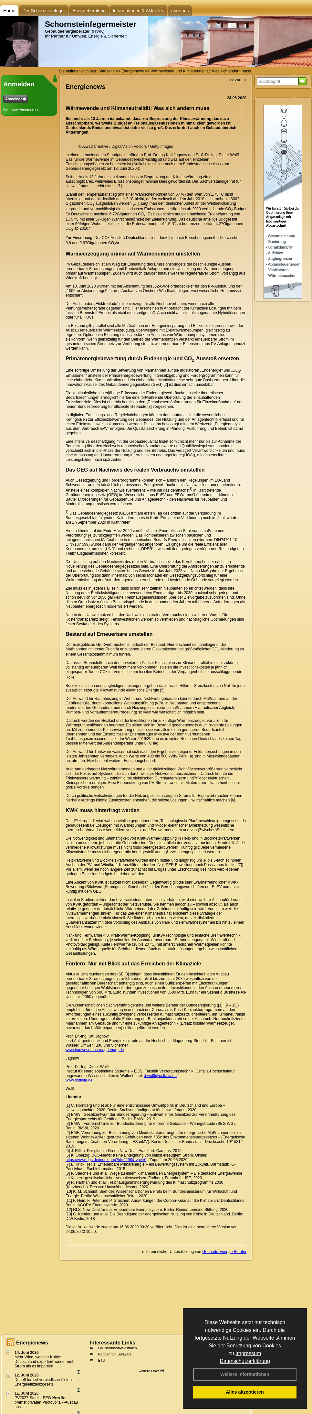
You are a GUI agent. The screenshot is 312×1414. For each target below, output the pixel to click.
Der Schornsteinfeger (43, 10)
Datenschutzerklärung (245, 1361)
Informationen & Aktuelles (138, 10)
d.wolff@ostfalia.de (160, 1075)
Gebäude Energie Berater (224, 1251)
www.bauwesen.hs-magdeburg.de (95, 1050)
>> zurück (237, 80)
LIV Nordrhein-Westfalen (117, 1348)
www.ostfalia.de (79, 1080)
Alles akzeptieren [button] (245, 1392)
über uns (180, 10)
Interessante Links (112, 1342)
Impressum (248, 1353)
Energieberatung (89, 10)
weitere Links (151, 1371)
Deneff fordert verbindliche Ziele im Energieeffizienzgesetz (45, 1382)
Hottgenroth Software (114, 1354)
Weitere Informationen (244, 1374)
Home (9, 10)
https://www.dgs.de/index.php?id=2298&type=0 (106, 1160)
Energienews (32, 1342)
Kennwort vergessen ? (20, 109)
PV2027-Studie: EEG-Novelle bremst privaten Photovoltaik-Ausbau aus (46, 1402)
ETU (101, 1360)
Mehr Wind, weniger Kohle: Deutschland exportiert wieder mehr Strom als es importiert (45, 1361)
